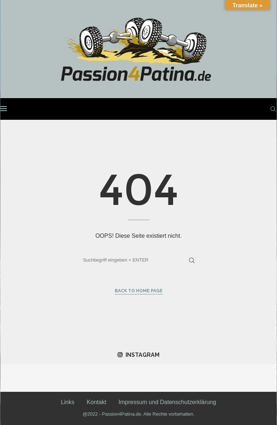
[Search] (273, 108)
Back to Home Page (139, 290)
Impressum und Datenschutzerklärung (167, 402)
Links (67, 402)
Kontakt (96, 402)
